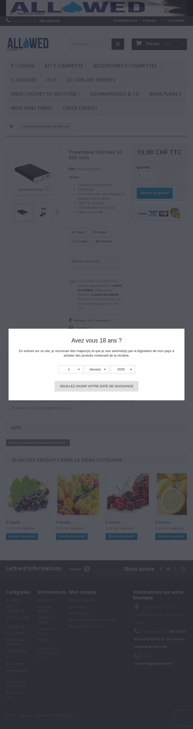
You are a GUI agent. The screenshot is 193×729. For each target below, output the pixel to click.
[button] (70, 369)
